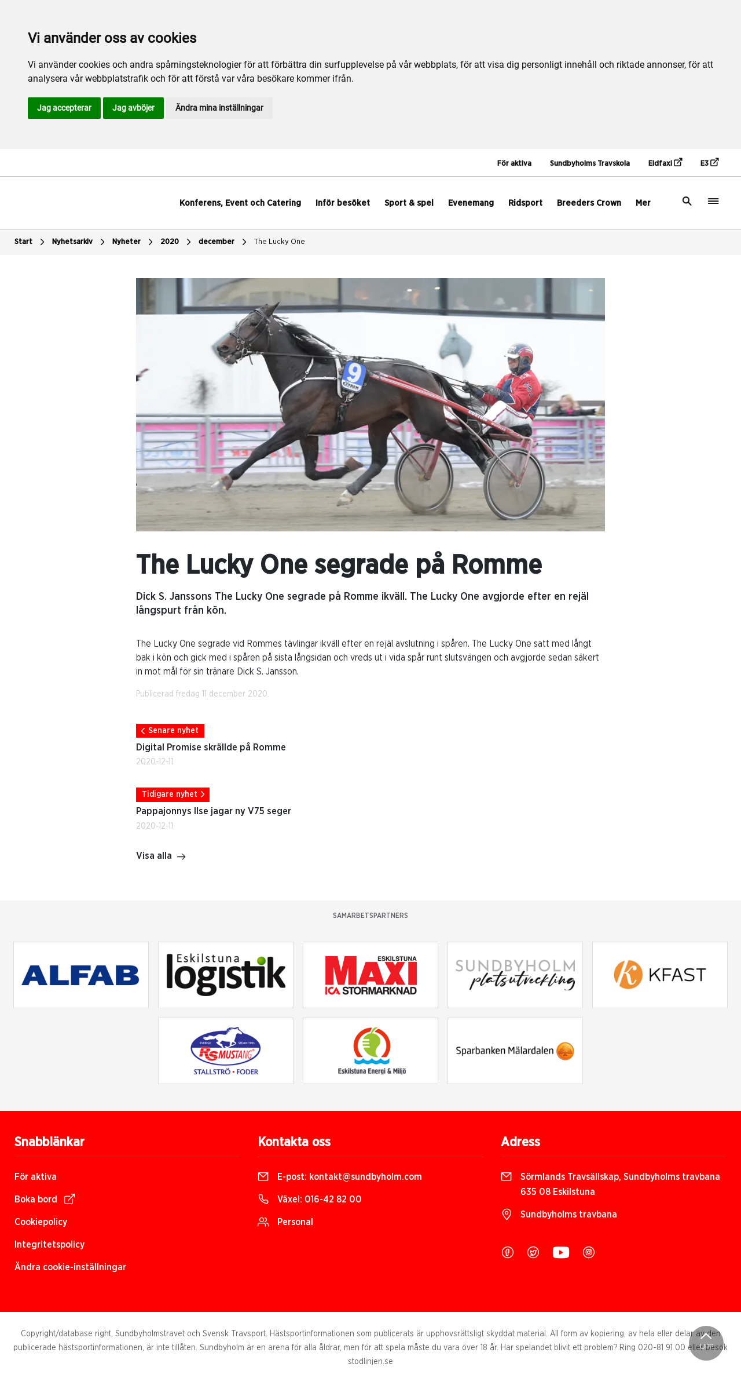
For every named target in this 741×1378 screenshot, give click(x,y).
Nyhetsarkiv (80, 242)
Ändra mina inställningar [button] (219, 107)
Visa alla (161, 857)
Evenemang (471, 203)
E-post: (340, 1176)
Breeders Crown (589, 203)
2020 (177, 242)
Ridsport (525, 203)
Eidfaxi (665, 162)
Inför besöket (343, 203)
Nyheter (134, 242)
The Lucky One (279, 242)
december (224, 242)
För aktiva (514, 163)
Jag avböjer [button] (133, 107)
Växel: (310, 1199)
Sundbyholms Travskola (590, 163)
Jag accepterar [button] (64, 107)
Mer (643, 203)
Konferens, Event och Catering (240, 203)
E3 (709, 162)
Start (30, 242)
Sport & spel (409, 203)
